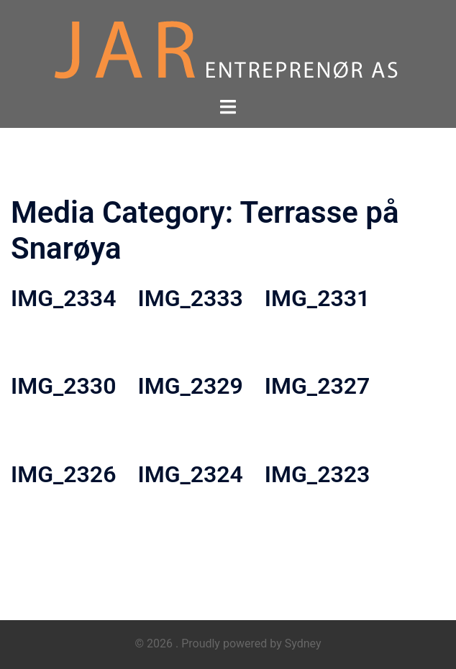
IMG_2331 (317, 298)
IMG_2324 (189, 474)
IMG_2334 (63, 298)
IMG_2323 (317, 474)
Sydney (303, 643)
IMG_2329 (189, 386)
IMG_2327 (317, 386)
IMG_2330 (63, 386)
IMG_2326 (63, 474)
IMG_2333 (189, 298)
